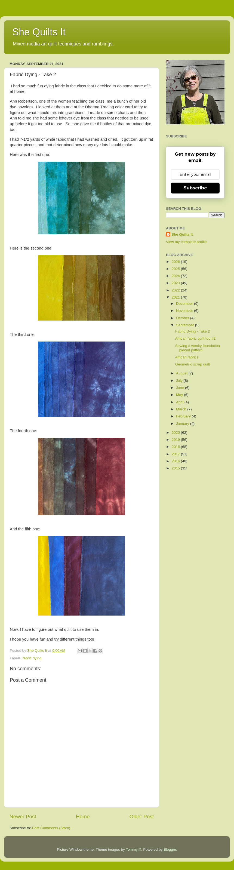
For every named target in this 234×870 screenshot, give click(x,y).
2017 (176, 454)
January (183, 424)
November (185, 311)
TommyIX (133, 849)
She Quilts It (39, 32)
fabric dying (32, 658)
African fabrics (187, 357)
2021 (176, 297)
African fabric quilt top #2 (195, 338)
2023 (176, 283)
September (185, 325)
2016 (176, 461)
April (180, 402)
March (181, 409)
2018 (176, 447)
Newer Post (23, 816)
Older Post (142, 816)
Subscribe (195, 187)
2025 (176, 269)
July (180, 381)
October (183, 318)
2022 (176, 290)
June (180, 388)
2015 (176, 468)
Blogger (170, 849)
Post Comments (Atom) (51, 828)
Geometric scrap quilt (192, 364)
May (180, 395)
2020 (176, 433)
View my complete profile (186, 242)
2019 (176, 440)
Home (83, 816)
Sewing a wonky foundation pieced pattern (197, 348)
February (184, 416)
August (182, 373)
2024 (176, 276)
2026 (176, 262)
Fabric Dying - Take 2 (192, 331)
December (185, 304)
